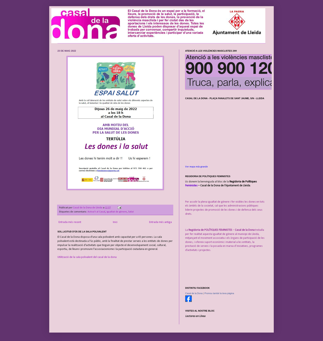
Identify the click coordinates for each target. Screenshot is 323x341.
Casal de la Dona (193, 293)
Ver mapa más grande (196, 167)
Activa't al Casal (96, 212)
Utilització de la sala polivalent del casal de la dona (87, 257)
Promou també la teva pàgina (219, 293)
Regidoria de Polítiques (243, 181)
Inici (115, 222)
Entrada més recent (70, 222)
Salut (131, 212)
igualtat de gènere (116, 212)
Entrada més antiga (160, 222)
